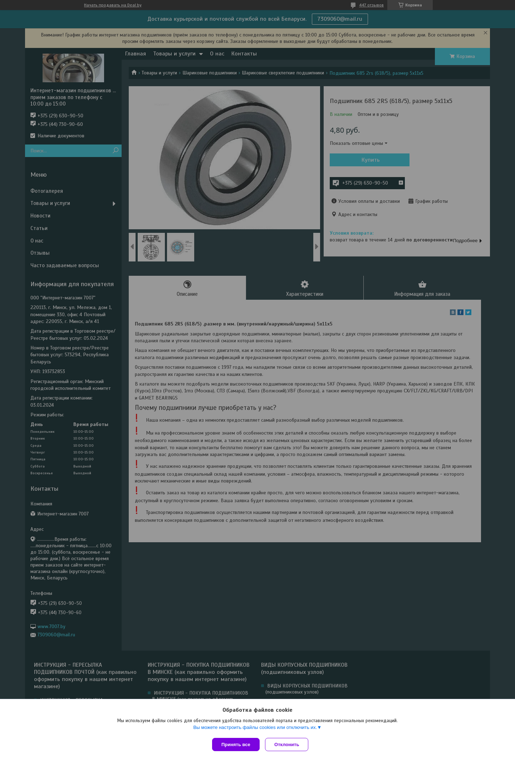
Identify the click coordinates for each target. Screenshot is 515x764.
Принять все (235, 744)
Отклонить (288, 744)
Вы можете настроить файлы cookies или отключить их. (255, 728)
